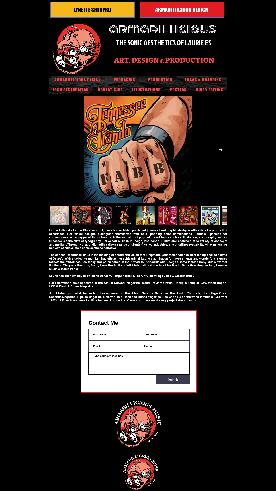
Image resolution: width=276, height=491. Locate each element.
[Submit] (173, 379)
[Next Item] (221, 149)
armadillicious (162, 29)
